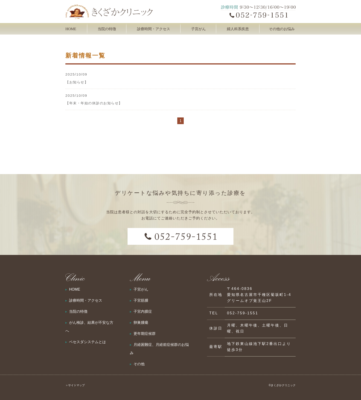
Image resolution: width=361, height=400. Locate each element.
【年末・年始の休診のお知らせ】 (93, 103)
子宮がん (141, 289)
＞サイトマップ (75, 385)
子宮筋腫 (141, 300)
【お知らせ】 (76, 82)
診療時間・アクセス (153, 29)
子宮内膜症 (143, 311)
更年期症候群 (145, 334)
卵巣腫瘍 (141, 322)
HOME (70, 29)
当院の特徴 (107, 29)
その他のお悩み (282, 29)
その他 (139, 364)
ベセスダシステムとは (87, 342)
